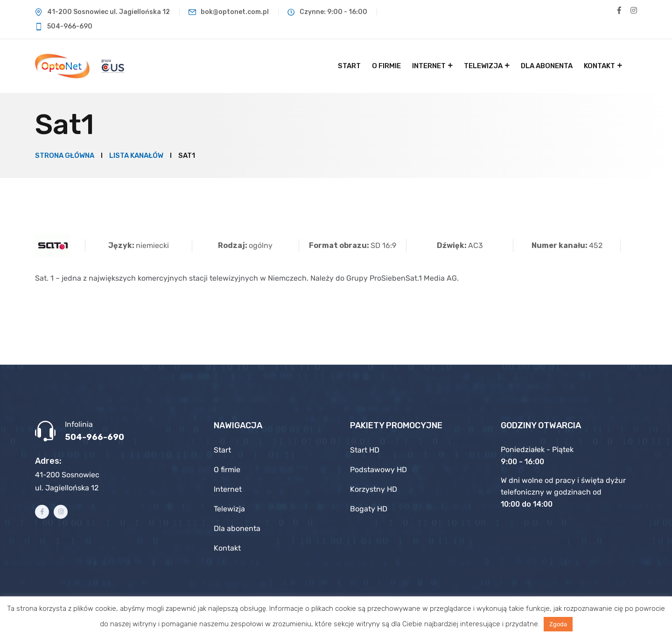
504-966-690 (94, 437)
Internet (429, 66)
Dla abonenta (547, 66)
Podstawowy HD (378, 469)
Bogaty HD (368, 508)
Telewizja (483, 66)
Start (349, 66)
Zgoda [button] (558, 624)
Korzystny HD (373, 489)
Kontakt (599, 66)
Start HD (364, 450)
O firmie (386, 66)
